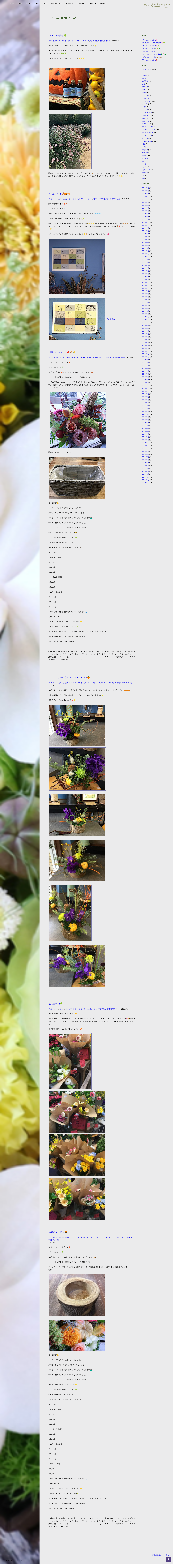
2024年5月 (145, 239)
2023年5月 (145, 271)
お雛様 (144, 92)
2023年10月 (146, 256)
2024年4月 (145, 242)
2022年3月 (145, 308)
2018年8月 (145, 420)
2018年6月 (145, 425)
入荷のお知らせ (94, 41)
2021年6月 (145, 334)
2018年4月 (145, 431)
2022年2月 (145, 311)
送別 (143, 175)
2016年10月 (146, 482)
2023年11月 (146, 254)
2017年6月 (145, 460)
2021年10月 (146, 322)
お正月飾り (145, 81)
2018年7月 (145, 422)
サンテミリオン (147, 101)
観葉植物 (145, 172)
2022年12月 (146, 282)
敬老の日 (145, 152)
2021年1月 (145, 348)
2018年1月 (145, 440)
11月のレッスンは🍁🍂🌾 (61, 352)
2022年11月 (146, 285)
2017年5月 (145, 462)
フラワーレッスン (147, 127)
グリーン (72, 357)
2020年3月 (145, 377)
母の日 (144, 161)
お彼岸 (144, 75)
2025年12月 (146, 196)
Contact (102, 3)
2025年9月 (145, 202)
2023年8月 (145, 262)
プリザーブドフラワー (149, 129)
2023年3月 (145, 276)
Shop (20, 3)
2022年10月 (146, 288)
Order (45, 3)
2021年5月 (145, 337)
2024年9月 (145, 228)
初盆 (143, 144)
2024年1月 (145, 251)
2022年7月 (145, 297)
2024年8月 (145, 231)
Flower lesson (56, 3)
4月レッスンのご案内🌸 (149, 40)
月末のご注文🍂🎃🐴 (59, 193)
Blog (37, 3)
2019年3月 (145, 408)
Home (12, 3)
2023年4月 (145, 274)
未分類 (108, 41)
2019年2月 (145, 411)
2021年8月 (145, 328)
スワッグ (145, 109)
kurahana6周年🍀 (57, 35)
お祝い (56, 41)
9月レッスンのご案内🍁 (149, 60)
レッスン (101, 357)
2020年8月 (145, 362)
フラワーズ (85, 41)
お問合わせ (168, 1555)
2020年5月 (145, 371)
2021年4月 (145, 339)
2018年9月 (145, 417)
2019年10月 (146, 391)
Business (69, 3)
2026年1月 (145, 193)
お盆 (143, 84)
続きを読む (111, 319)
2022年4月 (145, 305)
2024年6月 (145, 236)
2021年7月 (145, 331)
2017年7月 (145, 457)
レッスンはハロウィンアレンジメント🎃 (69, 677)
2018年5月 (145, 428)
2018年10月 (146, 414)
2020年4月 (145, 374)
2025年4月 (145, 213)
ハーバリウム (146, 115)
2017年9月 (145, 451)
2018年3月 (145, 434)
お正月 (144, 78)
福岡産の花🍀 (55, 1003)
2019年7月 (145, 400)
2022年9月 (145, 291)
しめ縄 (144, 107)
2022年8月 (145, 294)
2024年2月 (145, 248)
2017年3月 (145, 468)
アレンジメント (53, 199)
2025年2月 (145, 216)
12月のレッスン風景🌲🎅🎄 (151, 48)
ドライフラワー (70, 41)
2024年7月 (145, 233)
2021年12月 (146, 317)
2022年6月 (145, 299)
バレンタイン (146, 118)
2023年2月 (145, 279)
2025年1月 (145, 219)
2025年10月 (146, 199)
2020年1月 (145, 382)
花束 (110, 1009)
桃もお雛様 (145, 158)
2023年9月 (145, 259)
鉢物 (143, 178)
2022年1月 (145, 314)
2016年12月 (146, 477)
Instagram (92, 3)
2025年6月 (145, 208)
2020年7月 (145, 365)
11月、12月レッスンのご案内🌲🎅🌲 (154, 54)
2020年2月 (145, 379)
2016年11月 (146, 480)
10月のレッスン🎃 (57, 1232)
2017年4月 (145, 465)
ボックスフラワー (111, 1237)
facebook (80, 3)
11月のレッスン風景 (148, 51)
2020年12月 (146, 351)
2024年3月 (145, 245)
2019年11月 (146, 388)
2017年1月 (145, 474)
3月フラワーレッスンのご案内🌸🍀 (153, 43)
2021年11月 (146, 319)
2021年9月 (145, 325)
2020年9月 (145, 359)
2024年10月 (146, 225)
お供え (144, 72)
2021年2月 (145, 345)
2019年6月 (145, 402)
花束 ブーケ (116, 1009)
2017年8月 (145, 454)
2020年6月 (145, 368)
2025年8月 (145, 205)
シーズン (62, 41)
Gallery (29, 3)
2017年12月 (146, 442)
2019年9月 (145, 394)
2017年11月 (146, 445)
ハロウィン (78, 41)
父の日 (144, 164)
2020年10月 (146, 357)
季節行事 (102, 41)
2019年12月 (146, 385)
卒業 (143, 147)
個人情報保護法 (156, 1555)
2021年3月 (145, 342)
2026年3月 (145, 188)
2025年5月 (145, 211)
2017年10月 (146, 448)
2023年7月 (145, 265)
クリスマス (145, 98)
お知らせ (51, 41)
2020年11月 (146, 354)
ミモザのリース (147, 135)
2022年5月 (145, 302)
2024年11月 (146, 222)
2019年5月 (145, 405)
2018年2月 (145, 437)
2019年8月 (145, 397)
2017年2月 (145, 471)
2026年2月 (145, 191)
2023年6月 (145, 268)
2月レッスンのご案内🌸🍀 (150, 45)
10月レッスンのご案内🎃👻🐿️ (152, 57)
